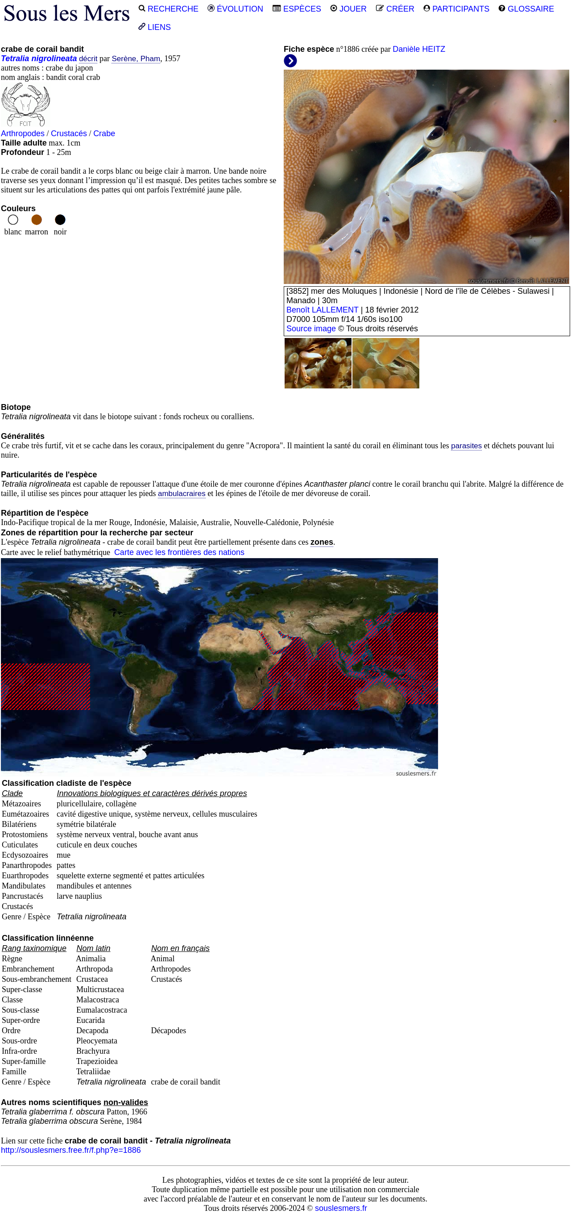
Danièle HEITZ (419, 49)
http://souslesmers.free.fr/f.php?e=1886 (71, 1150)
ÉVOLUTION (235, 8)
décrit (88, 58)
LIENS (154, 27)
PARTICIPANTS (456, 8)
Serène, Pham (136, 58)
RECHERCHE (168, 8)
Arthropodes (23, 133)
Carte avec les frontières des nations (179, 552)
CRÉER (395, 8)
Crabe (104, 133)
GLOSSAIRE (526, 8)
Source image (311, 328)
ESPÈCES (296, 8)
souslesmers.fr (341, 1208)
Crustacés (69, 133)
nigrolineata (54, 58)
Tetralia (15, 58)
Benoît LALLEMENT (322, 309)
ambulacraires (182, 493)
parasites (466, 446)
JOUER (348, 8)
